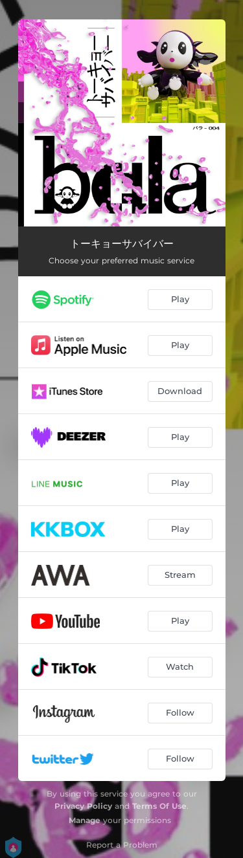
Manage (84, 820)
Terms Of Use (159, 806)
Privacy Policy (83, 806)
